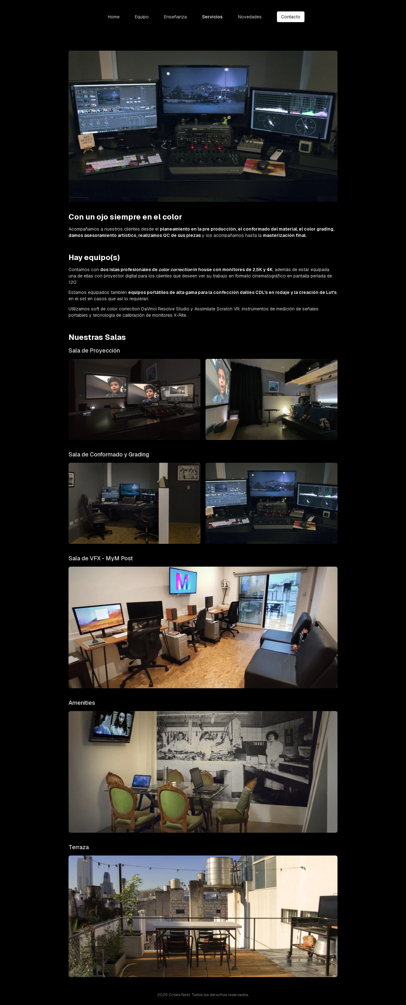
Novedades (250, 17)
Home (114, 17)
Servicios (212, 17)
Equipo (142, 17)
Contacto (290, 17)
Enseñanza (175, 17)
